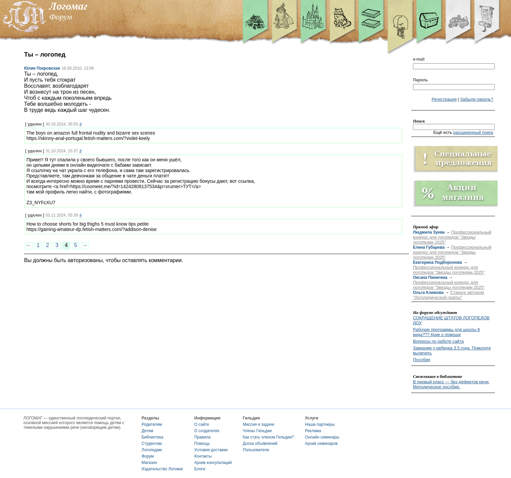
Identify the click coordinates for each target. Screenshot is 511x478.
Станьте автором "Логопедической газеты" (448, 295)
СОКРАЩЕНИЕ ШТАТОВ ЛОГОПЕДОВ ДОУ (451, 320)
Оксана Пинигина (430, 277)
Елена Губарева (428, 247)
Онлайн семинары (322, 437)
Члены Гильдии (257, 430)
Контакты (203, 456)
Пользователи (256, 450)
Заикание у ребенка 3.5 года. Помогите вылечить (452, 350)
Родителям (152, 424)
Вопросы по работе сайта (438, 341)
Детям (147, 430)
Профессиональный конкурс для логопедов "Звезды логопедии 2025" (452, 237)
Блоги (199, 469)
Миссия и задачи (258, 424)
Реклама (313, 430)
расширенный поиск (473, 132)
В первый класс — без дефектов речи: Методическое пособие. (451, 384)
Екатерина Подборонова (437, 262)
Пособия (421, 359)
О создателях (207, 430)
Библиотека (152, 437)
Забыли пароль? (476, 99)
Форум (148, 456)
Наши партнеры (320, 424)
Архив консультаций (213, 462)
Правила (202, 437)
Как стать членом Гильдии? (268, 437)
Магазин (149, 462)
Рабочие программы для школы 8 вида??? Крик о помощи (446, 332)
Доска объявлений (260, 443)
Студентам (152, 443)
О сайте (201, 424)
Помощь (202, 443)
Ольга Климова (428, 292)
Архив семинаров (321, 443)
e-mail (419, 59)
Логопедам (152, 450)
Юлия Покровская (42, 68)
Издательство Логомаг (162, 469)
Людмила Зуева (429, 232)
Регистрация (444, 99)
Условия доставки (211, 450)
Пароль (420, 80)
